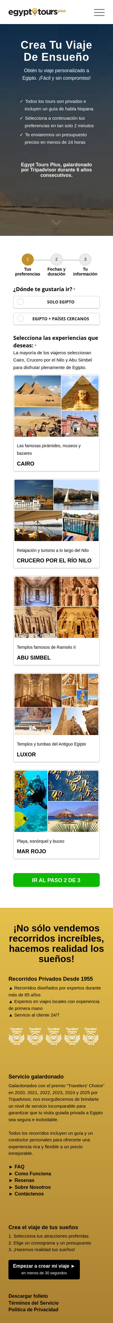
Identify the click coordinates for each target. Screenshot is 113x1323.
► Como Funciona (29, 1173)
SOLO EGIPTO (60, 302)
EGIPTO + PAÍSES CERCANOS (61, 319)
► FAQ (16, 1166)
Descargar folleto (28, 1296)
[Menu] (96, 12)
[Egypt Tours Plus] (37, 12)
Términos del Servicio (33, 1303)
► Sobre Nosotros (29, 1187)
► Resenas (21, 1180)
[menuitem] (96, 12)
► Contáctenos (26, 1193)
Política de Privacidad (33, 1309)
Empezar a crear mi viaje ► (44, 1269)
